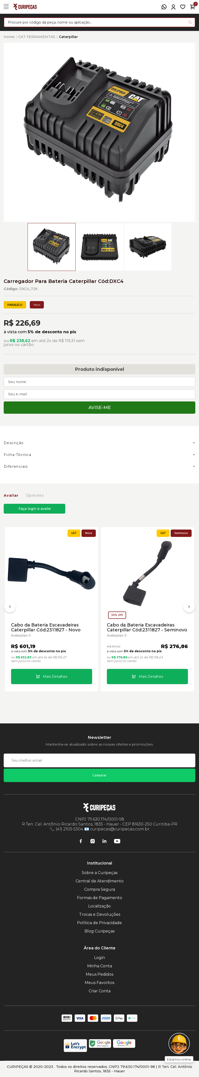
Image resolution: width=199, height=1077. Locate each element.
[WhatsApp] (164, 6)
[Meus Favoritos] (182, 7)
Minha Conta (99, 966)
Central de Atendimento (100, 881)
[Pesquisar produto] (190, 22)
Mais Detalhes (55, 676)
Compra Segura (99, 889)
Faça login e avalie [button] (34, 508)
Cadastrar (99, 775)
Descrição (14, 443)
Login (99, 957)
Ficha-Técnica (17, 454)
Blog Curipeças (99, 931)
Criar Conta (100, 991)
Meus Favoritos (99, 982)
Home (9, 37)
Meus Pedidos (99, 974)
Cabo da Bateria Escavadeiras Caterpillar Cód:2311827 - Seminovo (147, 627)
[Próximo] (189, 607)
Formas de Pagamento (99, 897)
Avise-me (99, 407)
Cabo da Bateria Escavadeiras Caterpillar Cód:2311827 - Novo (46, 627)
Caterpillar (68, 37)
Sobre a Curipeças (99, 872)
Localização (99, 906)
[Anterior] (9, 607)
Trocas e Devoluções (99, 914)
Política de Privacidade (99, 922)
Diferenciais (16, 466)
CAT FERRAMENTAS (36, 37)
